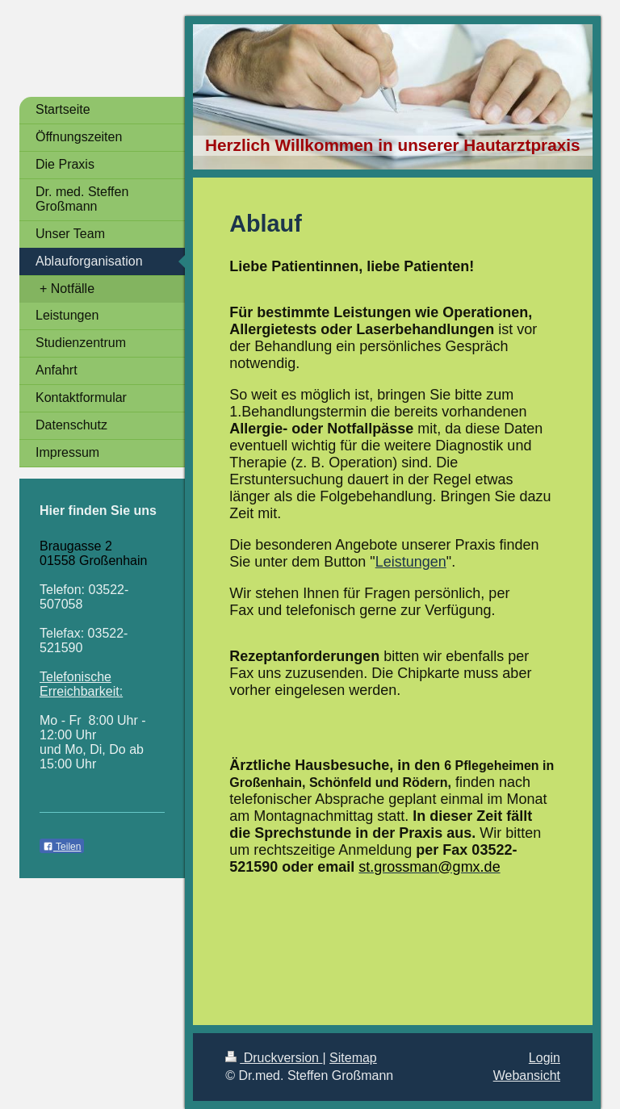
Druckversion (273, 1058)
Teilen (62, 846)
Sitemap (353, 1058)
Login (544, 1058)
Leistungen (410, 562)
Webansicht (526, 1075)
